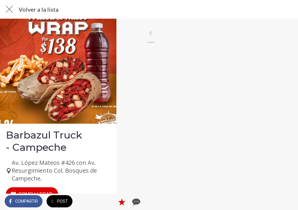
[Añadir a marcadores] (272, 202)
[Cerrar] (9, 9)
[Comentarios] (286, 202)
